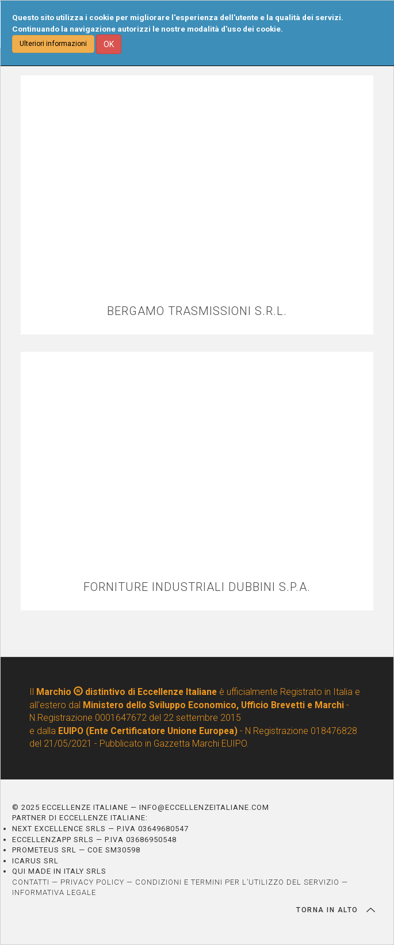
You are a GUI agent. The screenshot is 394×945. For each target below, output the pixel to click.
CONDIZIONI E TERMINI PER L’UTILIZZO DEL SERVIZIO (237, 882)
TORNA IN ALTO (335, 910)
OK (109, 44)
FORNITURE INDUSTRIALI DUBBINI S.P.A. (197, 587)
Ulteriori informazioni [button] (53, 44)
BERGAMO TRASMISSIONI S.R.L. (197, 311)
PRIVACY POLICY (92, 882)
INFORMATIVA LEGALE (54, 892)
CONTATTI (30, 882)
